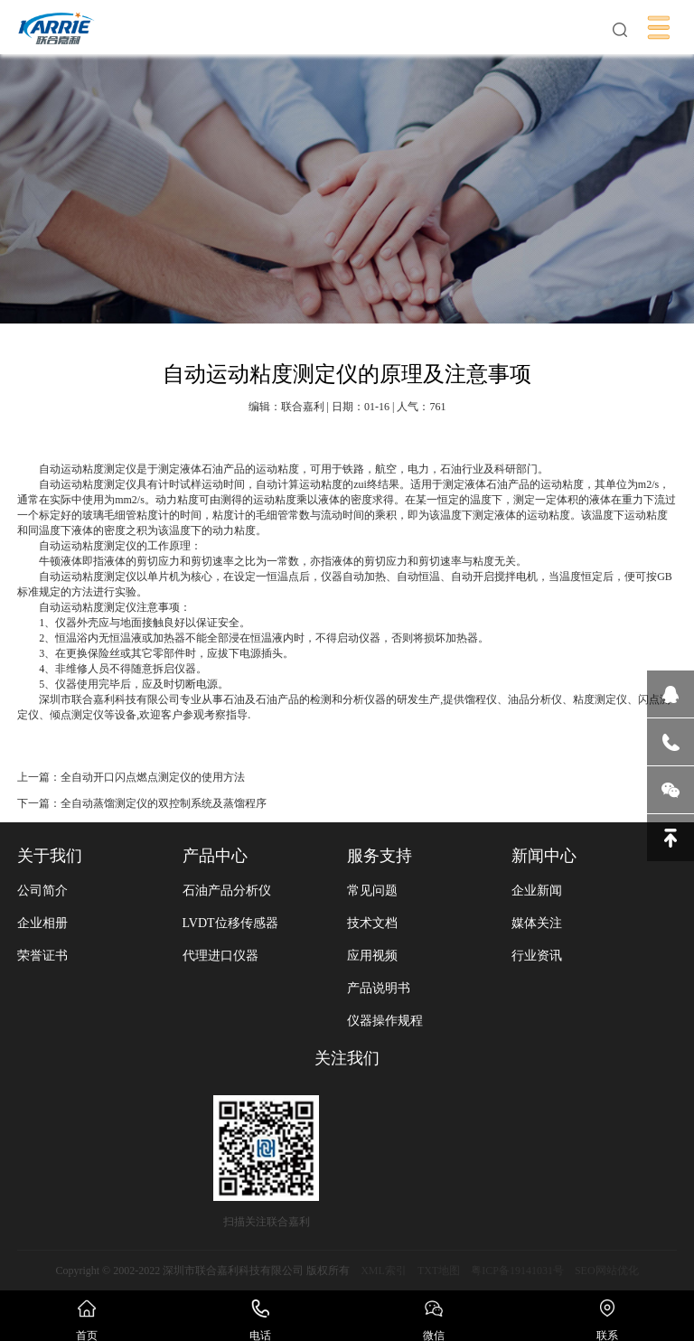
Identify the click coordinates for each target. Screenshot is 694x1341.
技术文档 (372, 923)
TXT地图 (438, 1270)
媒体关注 (536, 923)
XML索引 (384, 1270)
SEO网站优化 (607, 1270)
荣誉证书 (42, 955)
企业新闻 (536, 890)
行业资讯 (536, 955)
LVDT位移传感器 (230, 923)
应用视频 (372, 955)
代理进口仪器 (220, 955)
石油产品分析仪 (227, 890)
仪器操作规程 (385, 1020)
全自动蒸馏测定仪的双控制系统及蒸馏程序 (164, 803)
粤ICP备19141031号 (517, 1270)
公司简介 (42, 890)
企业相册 (42, 923)
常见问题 (372, 890)
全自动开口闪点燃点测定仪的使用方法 (153, 777)
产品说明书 (378, 988)
